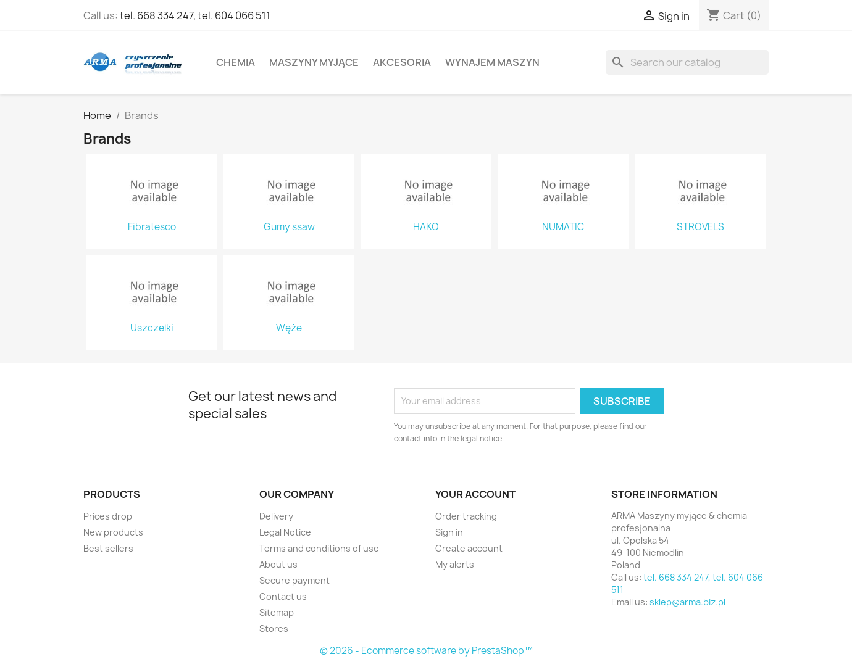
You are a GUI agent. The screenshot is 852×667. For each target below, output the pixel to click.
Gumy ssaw (289, 227)
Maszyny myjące (314, 62)
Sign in (449, 532)
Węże (289, 328)
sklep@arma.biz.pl (687, 602)
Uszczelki (151, 328)
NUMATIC (563, 227)
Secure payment (294, 580)
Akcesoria (402, 62)
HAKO (426, 227)
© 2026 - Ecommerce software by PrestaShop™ (426, 650)
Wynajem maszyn (492, 62)
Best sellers (108, 548)
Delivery (276, 516)
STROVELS (700, 227)
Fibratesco (152, 227)
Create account (469, 548)
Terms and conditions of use (319, 548)
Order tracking (466, 516)
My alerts (454, 564)
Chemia (235, 62)
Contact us (283, 596)
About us (278, 564)
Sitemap (276, 612)
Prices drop (107, 516)
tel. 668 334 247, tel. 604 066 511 (195, 15)
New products (113, 532)
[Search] (687, 62)
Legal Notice (285, 532)
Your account (475, 494)
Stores (273, 628)
